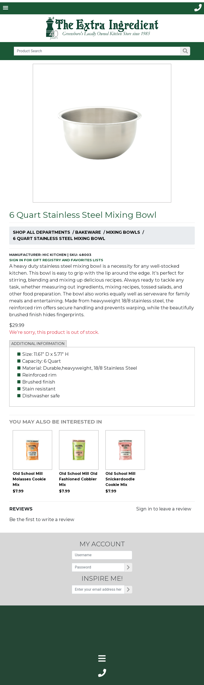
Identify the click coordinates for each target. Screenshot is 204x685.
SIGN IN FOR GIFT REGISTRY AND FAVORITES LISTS (56, 260)
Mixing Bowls (123, 232)
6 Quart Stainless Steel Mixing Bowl (59, 238)
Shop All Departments (41, 232)
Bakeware (88, 232)
